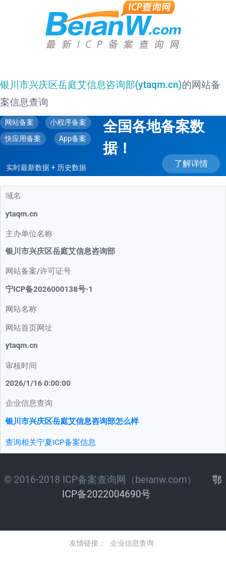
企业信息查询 (132, 543)
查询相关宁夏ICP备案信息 (50, 442)
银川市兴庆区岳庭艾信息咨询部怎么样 (72, 421)
